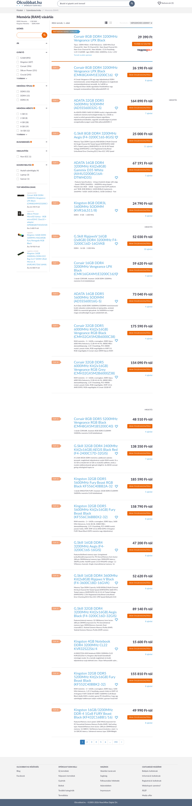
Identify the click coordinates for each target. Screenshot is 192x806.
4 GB (22, 122)
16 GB (23, 131)
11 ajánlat (148, 147)
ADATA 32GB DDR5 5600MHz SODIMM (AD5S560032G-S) (89, 104)
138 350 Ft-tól (141, 446)
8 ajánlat (148, 81)
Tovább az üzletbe (142, 44)
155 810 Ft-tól (141, 674)
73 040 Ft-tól (142, 294)
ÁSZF (144, 791)
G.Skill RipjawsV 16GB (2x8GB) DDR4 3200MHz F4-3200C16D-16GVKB (96, 240)
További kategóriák (66, 791)
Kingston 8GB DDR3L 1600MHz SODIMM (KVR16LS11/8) (90, 207)
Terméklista (63, 796)
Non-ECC (24, 157)
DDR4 (23, 96)
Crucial (23, 75)
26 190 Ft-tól (142, 68)
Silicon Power (26, 71)
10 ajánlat (148, 249)
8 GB (22, 127)
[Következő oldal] (121, 742)
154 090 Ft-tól (141, 363)
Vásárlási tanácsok (108, 771)
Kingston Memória (23, 23)
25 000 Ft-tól (142, 134)
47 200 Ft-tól (142, 543)
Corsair (23, 66)
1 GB (22, 114)
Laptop (23, 175)
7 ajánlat (148, 113)
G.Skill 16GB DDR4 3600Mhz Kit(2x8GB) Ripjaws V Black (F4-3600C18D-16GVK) (96, 579)
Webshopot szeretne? (151, 786)
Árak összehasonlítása (140, 75)
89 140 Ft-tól (142, 609)
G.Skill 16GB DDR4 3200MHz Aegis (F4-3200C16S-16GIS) (89, 546)
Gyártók (61, 781)
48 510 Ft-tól (142, 419)
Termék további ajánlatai (83, 55)
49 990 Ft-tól (142, 710)
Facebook (21, 776)
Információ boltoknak (151, 776)
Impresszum (105, 791)
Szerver (23, 179)
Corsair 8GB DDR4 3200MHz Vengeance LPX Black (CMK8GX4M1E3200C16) (96, 71)
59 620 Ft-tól (142, 263)
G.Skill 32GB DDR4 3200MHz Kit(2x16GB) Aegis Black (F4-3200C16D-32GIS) (95, 612)
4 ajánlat (148, 276)
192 (116, 742)
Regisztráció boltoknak (151, 781)
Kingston (24, 62)
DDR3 (23, 92)
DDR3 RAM (36, 23)
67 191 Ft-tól (142, 163)
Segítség (103, 776)
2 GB (22, 118)
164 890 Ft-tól (141, 101)
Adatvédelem (105, 786)
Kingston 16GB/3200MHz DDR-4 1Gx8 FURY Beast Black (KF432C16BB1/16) (93, 713)
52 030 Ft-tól (142, 237)
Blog (18, 771)
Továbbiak (22, 78)
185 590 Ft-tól (141, 479)
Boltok (61, 786)
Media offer (147, 796)
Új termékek (63, 771)
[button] (166, 3)
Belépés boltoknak (150, 771)
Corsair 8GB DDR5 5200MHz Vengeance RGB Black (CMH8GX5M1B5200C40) (96, 422)
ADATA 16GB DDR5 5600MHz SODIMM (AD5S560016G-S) (89, 297)
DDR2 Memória (22, 21)
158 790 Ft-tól (141, 506)
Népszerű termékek (66, 776)
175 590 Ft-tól (141, 326)
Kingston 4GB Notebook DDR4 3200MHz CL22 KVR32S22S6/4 (92, 645)
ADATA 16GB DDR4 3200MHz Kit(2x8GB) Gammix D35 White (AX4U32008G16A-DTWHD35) (90, 170)
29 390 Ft (145, 37)
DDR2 (23, 100)
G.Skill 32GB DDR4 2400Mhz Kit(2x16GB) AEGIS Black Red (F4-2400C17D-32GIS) (96, 449)
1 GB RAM (33, 21)
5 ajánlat (148, 176)
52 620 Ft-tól (142, 576)
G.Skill (23, 58)
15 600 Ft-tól (142, 642)
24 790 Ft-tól (142, 203)
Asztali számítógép (28, 171)
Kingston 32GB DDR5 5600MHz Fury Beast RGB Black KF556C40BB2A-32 (93, 482)
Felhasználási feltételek (109, 781)
